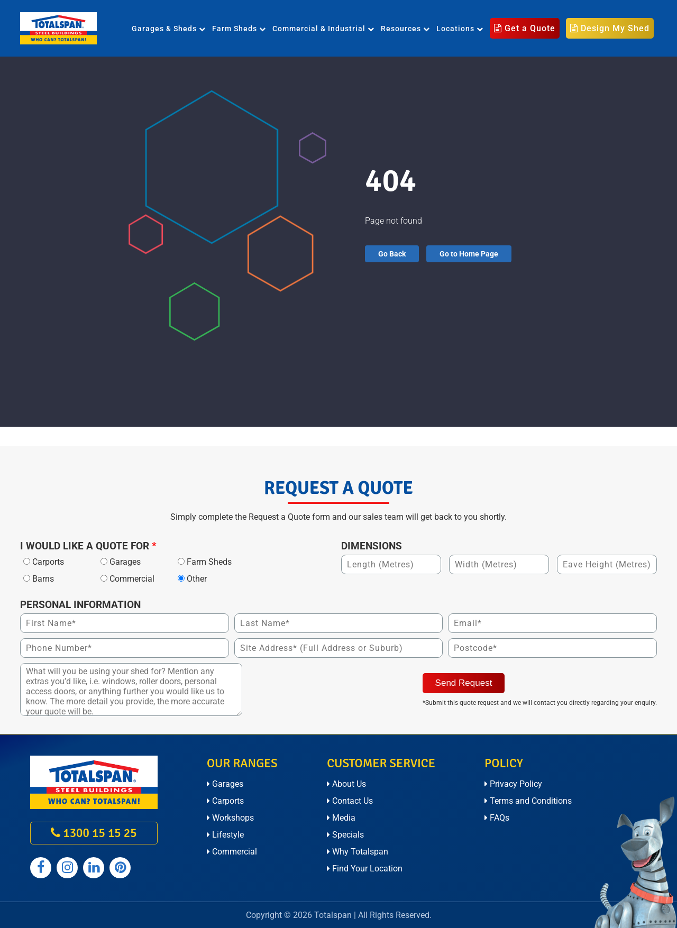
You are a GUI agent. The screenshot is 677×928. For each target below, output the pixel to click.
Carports (225, 801)
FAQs (496, 818)
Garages (225, 784)
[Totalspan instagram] (67, 867)
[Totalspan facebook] (40, 867)
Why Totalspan (357, 852)
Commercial (232, 852)
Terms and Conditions (528, 801)
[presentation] (328, 683)
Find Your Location (364, 868)
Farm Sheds (239, 28)
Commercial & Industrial (323, 28)
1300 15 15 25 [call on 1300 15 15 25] (93, 833)
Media (341, 818)
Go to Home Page (469, 254)
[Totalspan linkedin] (93, 867)
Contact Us (350, 801)
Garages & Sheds (169, 28)
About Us (346, 784)
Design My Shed (609, 28)
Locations (459, 28)
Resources (405, 28)
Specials (345, 835)
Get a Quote (524, 28)
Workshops (230, 818)
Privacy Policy (513, 784)
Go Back (392, 254)
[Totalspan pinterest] (120, 867)
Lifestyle (225, 835)
